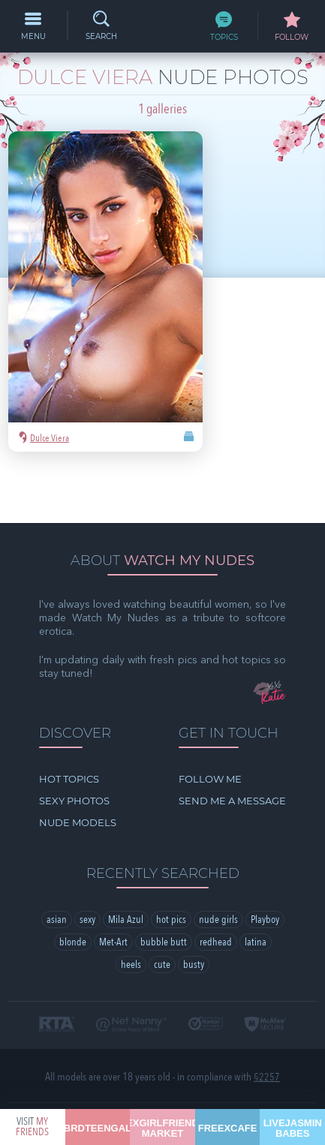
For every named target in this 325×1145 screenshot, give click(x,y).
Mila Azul (125, 853)
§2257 (267, 1010)
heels (131, 898)
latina (255, 875)
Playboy (265, 853)
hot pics (171, 853)
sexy (87, 853)
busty (193, 898)
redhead (216, 875)
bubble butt (163, 875)
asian (57, 853)
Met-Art (113, 875)
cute (162, 898)
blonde (72, 875)
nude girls (218, 853)
